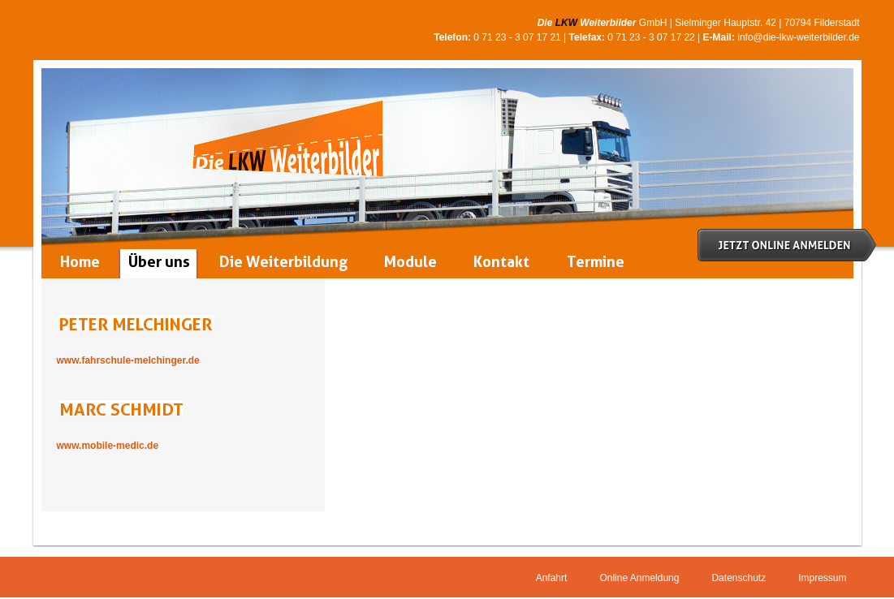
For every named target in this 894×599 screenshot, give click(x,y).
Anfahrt (552, 578)
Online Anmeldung (639, 578)
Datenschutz (738, 578)
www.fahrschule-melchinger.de (128, 360)
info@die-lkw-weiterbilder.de (798, 37)
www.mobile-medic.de (108, 445)
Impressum (822, 578)
